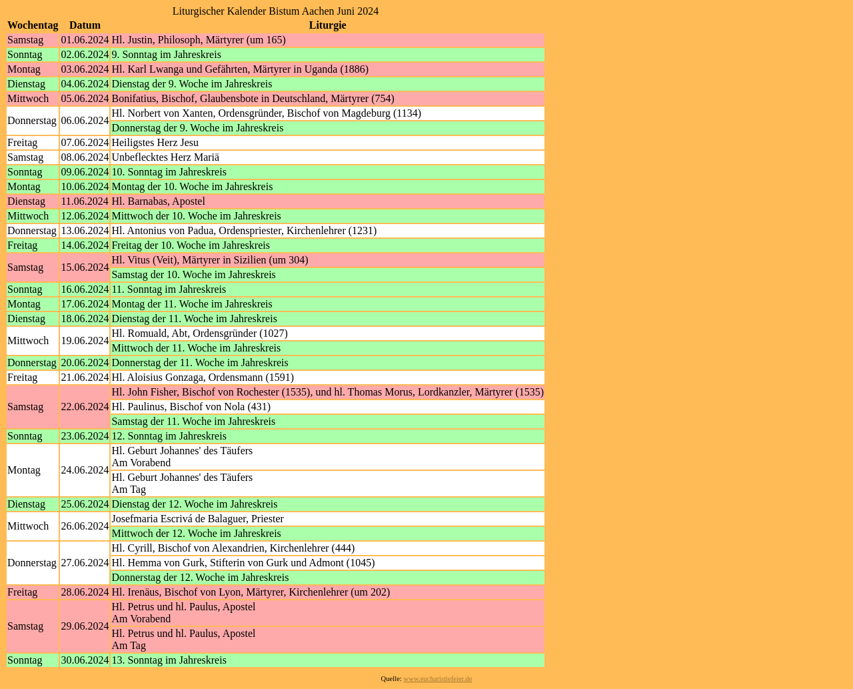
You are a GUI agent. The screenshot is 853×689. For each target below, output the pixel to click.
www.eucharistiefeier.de (438, 678)
